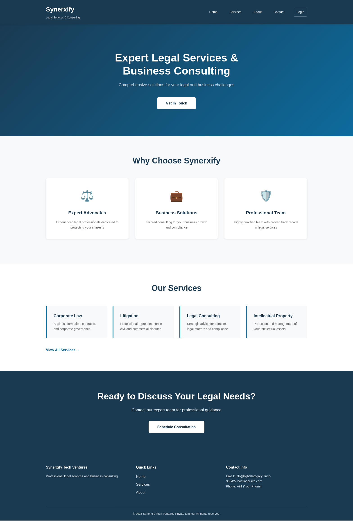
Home (212, 12)
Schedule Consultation (176, 427)
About (257, 12)
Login (300, 12)
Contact (278, 12)
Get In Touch (177, 103)
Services (235, 12)
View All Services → (63, 350)
